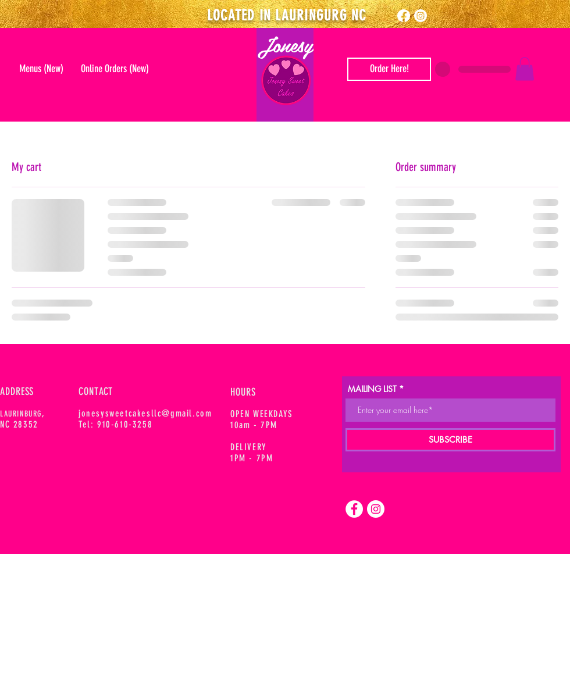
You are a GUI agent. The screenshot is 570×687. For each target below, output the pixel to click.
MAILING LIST (372, 389)
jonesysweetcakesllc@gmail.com (145, 413)
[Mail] (287, 81)
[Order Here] (389, 69)
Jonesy (285, 44)
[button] (525, 69)
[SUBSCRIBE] (450, 439)
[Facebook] (403, 15)
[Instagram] (420, 15)
